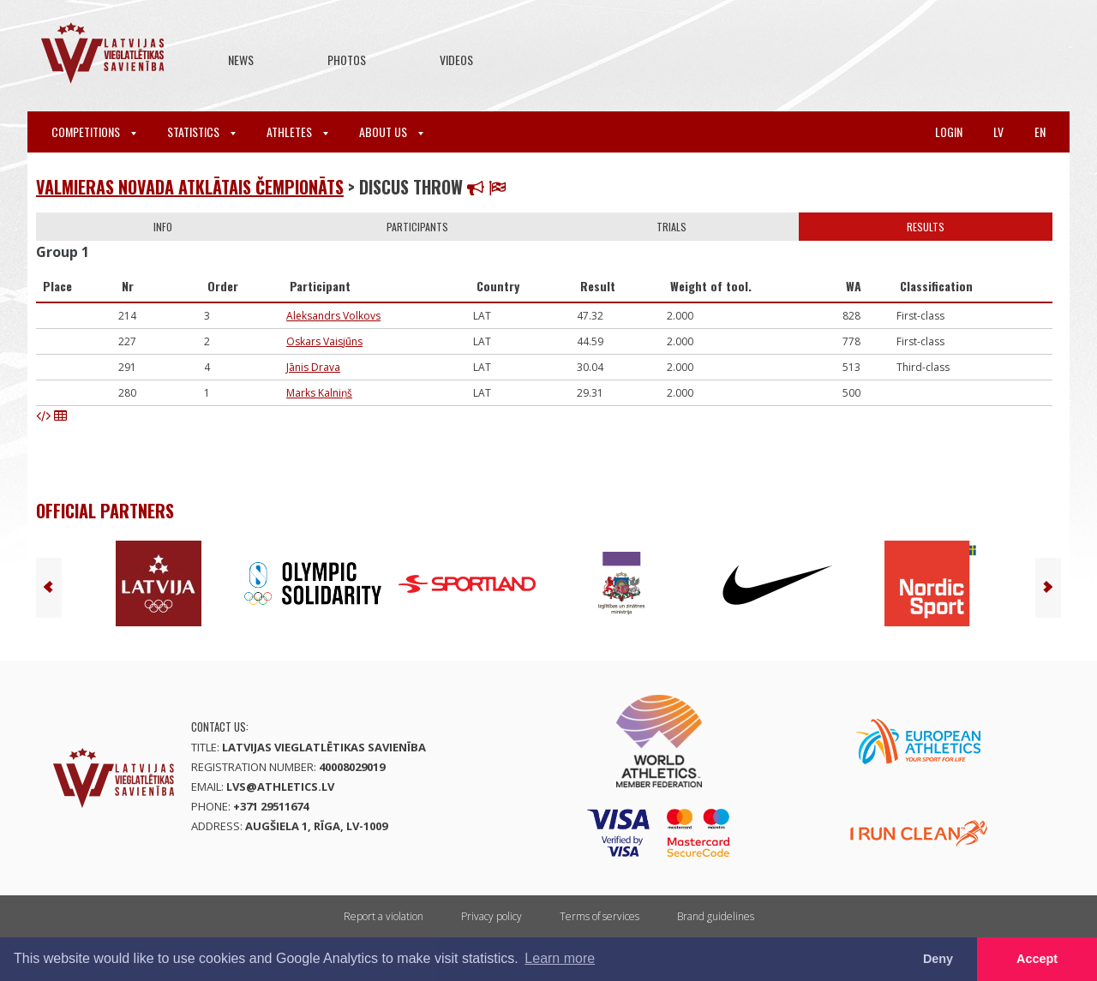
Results (925, 226)
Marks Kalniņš (319, 393)
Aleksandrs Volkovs (333, 315)
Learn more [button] (560, 958)
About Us (391, 132)
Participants (417, 226)
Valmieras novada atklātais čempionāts (190, 187)
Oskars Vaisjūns (324, 341)
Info (162, 226)
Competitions (93, 132)
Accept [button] (1037, 959)
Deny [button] (938, 959)
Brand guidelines (715, 916)
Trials (671, 226)
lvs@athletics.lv (280, 786)
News (241, 60)
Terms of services (599, 916)
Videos (456, 60)
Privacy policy (491, 916)
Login (948, 132)
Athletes (297, 132)
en (1040, 132)
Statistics (201, 132)
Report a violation (383, 916)
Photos (346, 60)
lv (998, 132)
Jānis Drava (313, 367)
